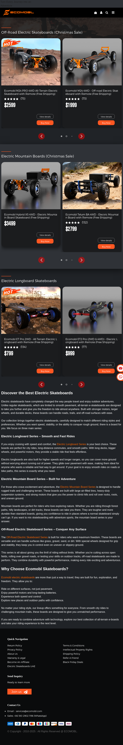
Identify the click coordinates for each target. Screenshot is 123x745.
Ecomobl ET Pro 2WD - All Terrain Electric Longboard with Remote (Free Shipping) (30, 341)
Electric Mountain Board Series (78, 487)
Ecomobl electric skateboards (18, 577)
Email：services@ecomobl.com (24, 711)
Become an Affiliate (18, 662)
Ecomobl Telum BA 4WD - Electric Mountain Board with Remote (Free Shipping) (92, 216)
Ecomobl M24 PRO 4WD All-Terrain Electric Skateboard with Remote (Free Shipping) (30, 92)
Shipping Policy (71, 653)
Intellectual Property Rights (77, 649)
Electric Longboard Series (71, 444)
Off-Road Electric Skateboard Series (27, 537)
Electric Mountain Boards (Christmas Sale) (37, 156)
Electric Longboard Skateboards (29, 281)
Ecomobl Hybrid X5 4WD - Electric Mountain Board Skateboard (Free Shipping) (30, 216)
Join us (19, 692)
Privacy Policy (14, 649)
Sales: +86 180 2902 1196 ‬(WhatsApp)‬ (26, 715)
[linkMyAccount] (100, 13)
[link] (31, 61)
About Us (12, 653)
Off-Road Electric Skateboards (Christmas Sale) (41, 32)
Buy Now (45, 123)
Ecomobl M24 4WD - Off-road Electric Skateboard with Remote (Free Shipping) (92, 92)
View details (45, 117)
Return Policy (14, 645)
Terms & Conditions (73, 645)
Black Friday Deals (73, 662)
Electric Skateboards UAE (21, 666)
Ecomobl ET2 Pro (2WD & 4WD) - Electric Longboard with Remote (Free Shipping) (92, 341)
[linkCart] (95, 13)
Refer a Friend (71, 658)
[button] (41, 136)
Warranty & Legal (16, 658)
